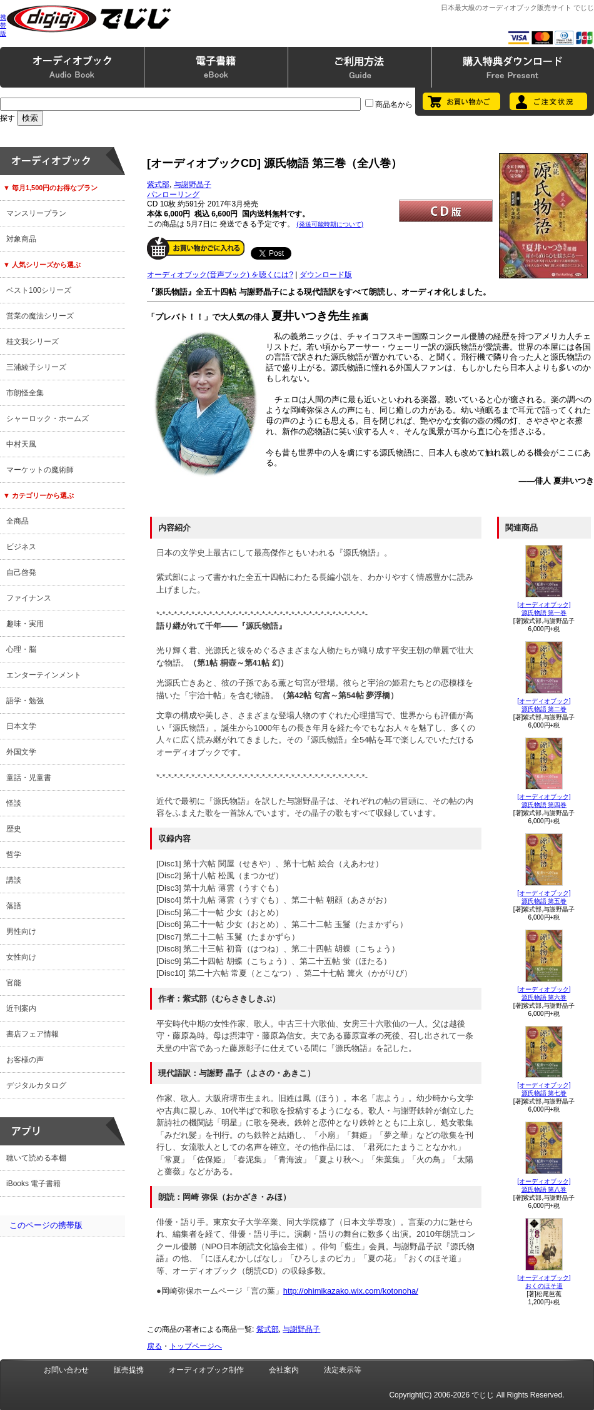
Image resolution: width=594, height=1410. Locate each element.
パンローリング (173, 194)
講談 (13, 880)
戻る (154, 1346)
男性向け (21, 931)
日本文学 (21, 726)
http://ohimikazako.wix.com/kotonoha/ (350, 1291)
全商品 (17, 521)
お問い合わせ (66, 1370)
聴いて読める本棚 (36, 1158)
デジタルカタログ (36, 1085)
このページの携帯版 (46, 1225)
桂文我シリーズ (32, 341)
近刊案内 (21, 1008)
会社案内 (284, 1370)
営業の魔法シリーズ (40, 316)
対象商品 (21, 239)
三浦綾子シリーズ (36, 367)
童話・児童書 (28, 777)
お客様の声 (25, 1059)
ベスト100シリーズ (38, 290)
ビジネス (21, 546)
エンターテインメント (43, 675)
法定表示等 (342, 1370)
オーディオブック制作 (206, 1370)
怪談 (13, 803)
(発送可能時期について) (329, 224)
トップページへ (195, 1346)
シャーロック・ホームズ (47, 418)
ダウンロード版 (326, 274)
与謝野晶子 (192, 184)
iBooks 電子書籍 (33, 1183)
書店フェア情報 (32, 1034)
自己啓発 (21, 572)
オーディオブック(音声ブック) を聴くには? (220, 274)
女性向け (21, 957)
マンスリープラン (36, 213)
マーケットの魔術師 (40, 469)
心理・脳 (21, 649)
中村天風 (21, 444)
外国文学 (21, 752)
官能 (13, 982)
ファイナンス (28, 598)
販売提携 (129, 1370)
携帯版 (3, 25)
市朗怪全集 (25, 392)
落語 (13, 905)
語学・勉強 (25, 700)
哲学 (13, 854)
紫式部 (158, 184)
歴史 (13, 828)
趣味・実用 (25, 623)
